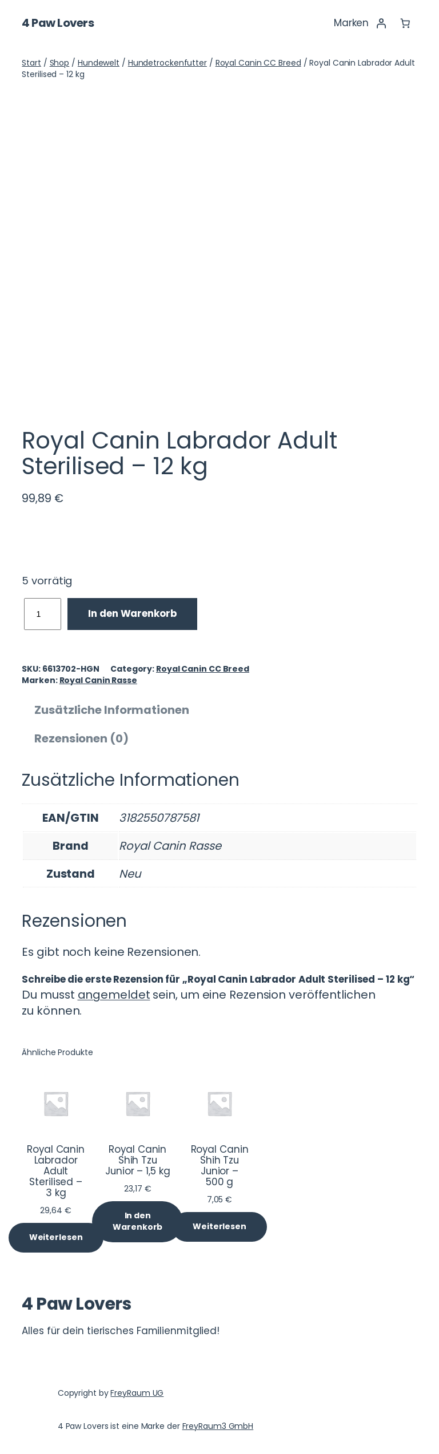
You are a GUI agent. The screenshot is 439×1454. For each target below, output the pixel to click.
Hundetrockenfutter (167, 62)
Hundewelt (98, 62)
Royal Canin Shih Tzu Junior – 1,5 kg (137, 1160)
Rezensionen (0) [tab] (81, 738)
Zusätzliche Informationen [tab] (111, 710)
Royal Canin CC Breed (258, 62)
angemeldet (114, 995)
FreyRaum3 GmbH (218, 1426)
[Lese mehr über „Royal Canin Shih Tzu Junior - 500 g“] (219, 1227)
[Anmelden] (381, 23)
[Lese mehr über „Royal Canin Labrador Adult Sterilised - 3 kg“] (56, 1238)
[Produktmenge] (42, 614)
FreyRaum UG (136, 1393)
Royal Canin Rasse (98, 680)
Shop (60, 62)
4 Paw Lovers (58, 23)
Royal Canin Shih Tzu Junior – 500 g (220, 1166)
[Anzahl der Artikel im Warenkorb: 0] (405, 23)
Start (31, 62)
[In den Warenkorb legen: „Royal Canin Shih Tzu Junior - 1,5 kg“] (137, 1221)
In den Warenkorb (132, 613)
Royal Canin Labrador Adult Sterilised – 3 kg (56, 1171)
